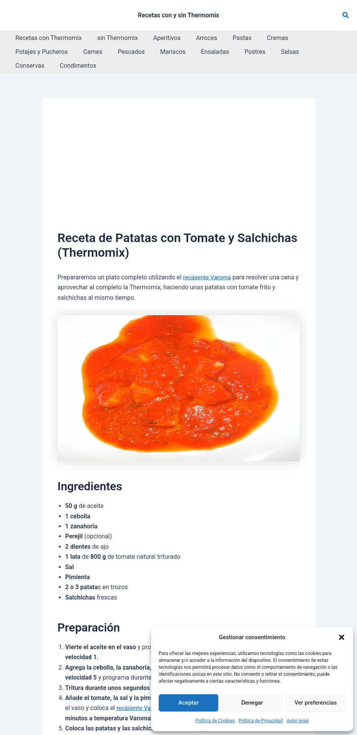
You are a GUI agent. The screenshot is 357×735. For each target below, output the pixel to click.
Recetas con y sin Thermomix (178, 15)
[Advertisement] (179, 157)
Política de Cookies (215, 720)
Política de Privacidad (261, 720)
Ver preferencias (315, 702)
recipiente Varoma (208, 263)
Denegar (252, 702)
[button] (341, 637)
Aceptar (188, 702)
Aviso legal (298, 720)
